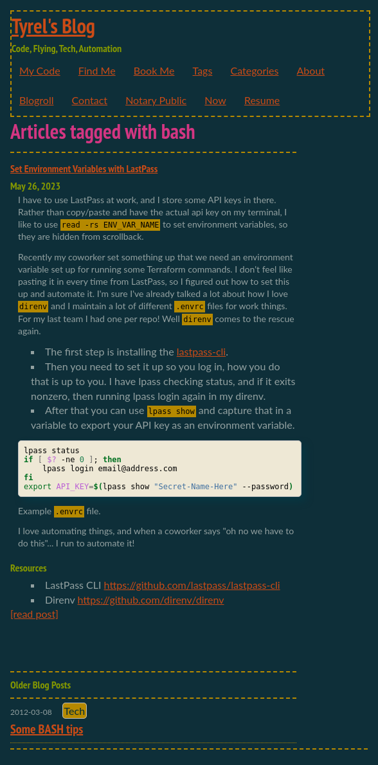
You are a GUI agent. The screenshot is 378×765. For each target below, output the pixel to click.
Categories (254, 70)
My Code (39, 70)
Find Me (97, 70)
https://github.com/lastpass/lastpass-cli (192, 585)
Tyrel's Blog (53, 25)
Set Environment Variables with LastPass (84, 168)
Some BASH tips (46, 729)
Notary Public (155, 100)
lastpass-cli (201, 351)
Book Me (154, 70)
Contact (89, 100)
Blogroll (36, 100)
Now (215, 100)
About (311, 70)
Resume (262, 100)
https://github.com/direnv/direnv (151, 599)
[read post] (34, 614)
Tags (203, 70)
